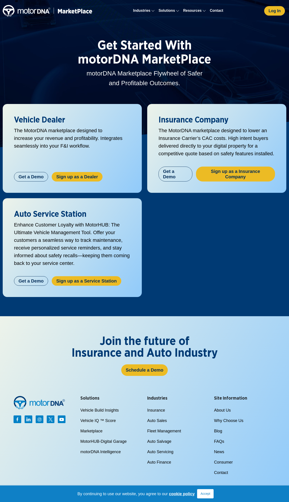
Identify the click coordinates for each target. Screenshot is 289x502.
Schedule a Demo (144, 370)
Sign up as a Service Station (86, 280)
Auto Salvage (159, 441)
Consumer (223, 462)
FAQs (219, 441)
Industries (144, 10)
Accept (205, 493)
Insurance (156, 410)
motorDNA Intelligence (100, 452)
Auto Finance (159, 462)
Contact (216, 10)
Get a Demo (31, 176)
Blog (218, 431)
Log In (274, 11)
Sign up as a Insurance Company (235, 174)
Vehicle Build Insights (99, 410)
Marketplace (91, 431)
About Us (222, 410)
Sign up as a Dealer (77, 176)
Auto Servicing (160, 452)
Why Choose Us (228, 420)
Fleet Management (164, 431)
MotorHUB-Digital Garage (103, 441)
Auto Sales (157, 420)
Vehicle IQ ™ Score (98, 420)
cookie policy (182, 494)
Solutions (168, 10)
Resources (194, 10)
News (219, 452)
